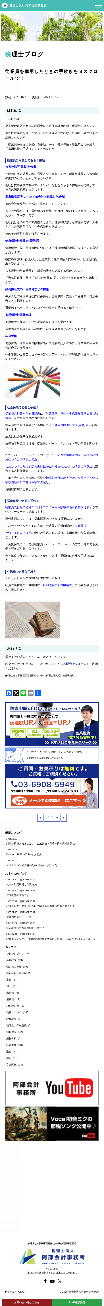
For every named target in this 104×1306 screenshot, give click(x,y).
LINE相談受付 (77, 1302)
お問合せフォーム (74, 663)
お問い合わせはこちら (26, 1302)
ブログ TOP (52, 817)
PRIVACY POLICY (15, 1291)
